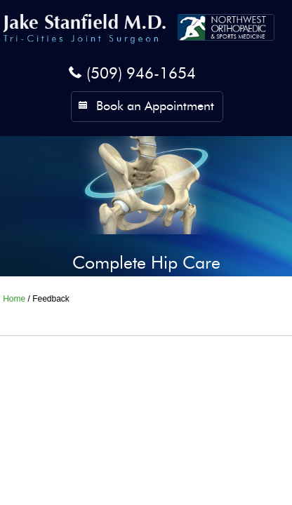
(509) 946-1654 (141, 74)
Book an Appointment (155, 106)
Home (14, 299)
